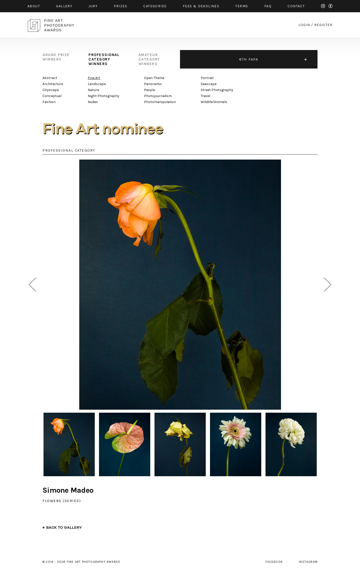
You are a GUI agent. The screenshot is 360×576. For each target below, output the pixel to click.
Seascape (208, 84)
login (304, 25)
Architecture (52, 84)
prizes (120, 6)
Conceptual (52, 96)
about (34, 6)
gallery (64, 6)
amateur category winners (149, 59)
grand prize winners (56, 57)
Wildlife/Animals (214, 102)
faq (268, 6)
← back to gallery (62, 527)
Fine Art (94, 78)
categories (154, 6)
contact (296, 6)
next (327, 284)
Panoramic (153, 84)
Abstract (49, 78)
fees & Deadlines (201, 6)
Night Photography (103, 96)
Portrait (207, 78)
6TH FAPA (248, 59)
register (323, 25)
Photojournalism (158, 96)
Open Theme (154, 78)
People (149, 90)
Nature (93, 90)
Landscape (97, 84)
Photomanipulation (160, 102)
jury (93, 6)
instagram (323, 6)
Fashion (49, 102)
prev (32, 284)
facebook (330, 6)
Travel (205, 96)
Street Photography (217, 90)
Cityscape (50, 90)
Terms (241, 6)
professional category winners (104, 59)
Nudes (93, 102)
